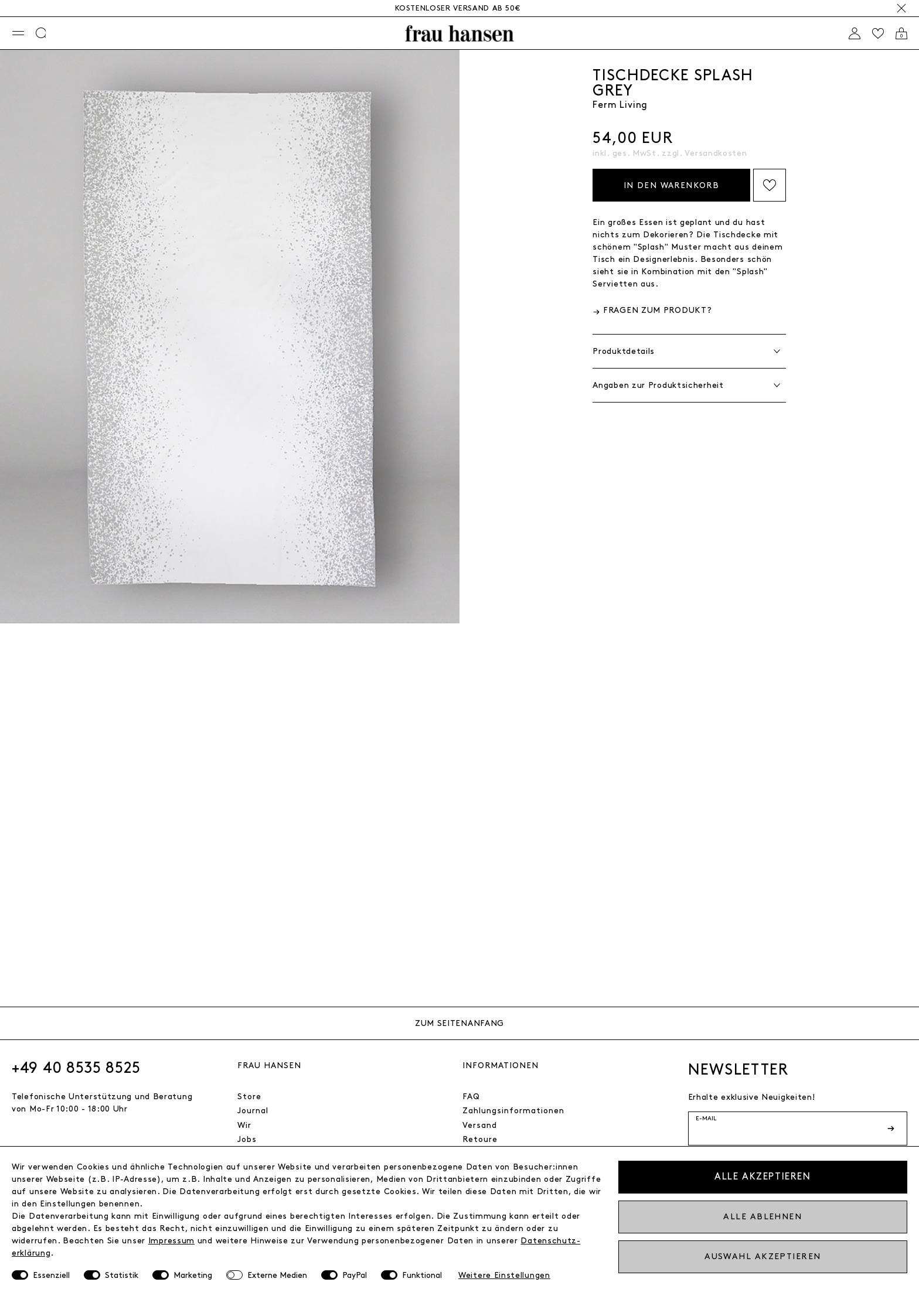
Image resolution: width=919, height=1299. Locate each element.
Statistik (121, 1275)
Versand (479, 1125)
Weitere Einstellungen (504, 1275)
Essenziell (51, 1275)
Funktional (422, 1275)
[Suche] (41, 33)
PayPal (354, 1275)
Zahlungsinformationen (513, 1110)
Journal (252, 1110)
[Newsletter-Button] (892, 1128)
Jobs (247, 1139)
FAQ (471, 1096)
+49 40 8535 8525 (76, 1068)
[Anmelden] (854, 33)
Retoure (480, 1139)
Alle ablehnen (762, 1216)
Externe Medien (277, 1275)
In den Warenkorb (671, 185)
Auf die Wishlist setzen (769, 185)
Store (249, 1096)
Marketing (192, 1275)
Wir (244, 1125)
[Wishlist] (878, 33)
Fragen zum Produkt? (657, 310)
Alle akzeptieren (762, 1176)
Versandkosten (716, 153)
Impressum (171, 1241)
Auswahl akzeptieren (762, 1256)
